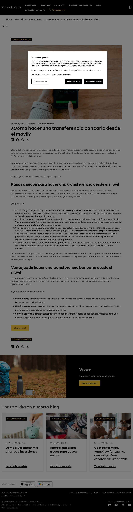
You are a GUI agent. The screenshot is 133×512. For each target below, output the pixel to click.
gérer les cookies (40, 82)
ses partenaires (46, 61)
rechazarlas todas (74, 82)
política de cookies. (64, 75)
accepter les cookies (94, 82)
